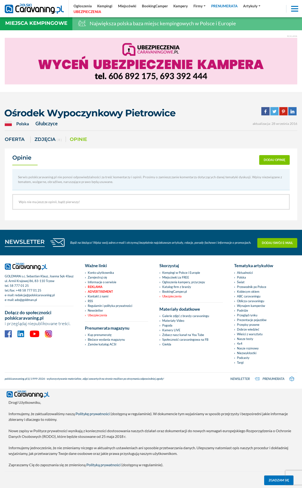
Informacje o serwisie (102, 282)
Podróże (242, 310)
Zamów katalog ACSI (102, 344)
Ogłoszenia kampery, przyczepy (183, 282)
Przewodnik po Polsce (251, 287)
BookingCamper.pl (174, 291)
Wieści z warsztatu (250, 334)
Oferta (15, 139)
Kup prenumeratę (100, 335)
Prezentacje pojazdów (252, 320)
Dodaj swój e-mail (277, 242)
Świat (241, 282)
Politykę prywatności (92, 413)
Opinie (78, 139)
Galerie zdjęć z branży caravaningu (185, 316)
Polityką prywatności (103, 464)
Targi (240, 362)
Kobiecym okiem (248, 291)
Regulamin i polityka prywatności (110, 306)
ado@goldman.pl (26, 300)
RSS (90, 301)
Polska (241, 277)
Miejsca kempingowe (36, 23)
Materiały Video (173, 320)
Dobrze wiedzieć (248, 329)
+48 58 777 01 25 (28, 290)
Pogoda (167, 325)
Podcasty (243, 358)
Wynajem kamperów (251, 306)
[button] (251, 6)
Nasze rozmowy (248, 348)
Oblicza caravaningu (250, 301)
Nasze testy (245, 339)
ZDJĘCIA (48, 139)
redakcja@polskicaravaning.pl (35, 295)
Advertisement (100, 291)
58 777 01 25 (19, 286)
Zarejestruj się (97, 277)
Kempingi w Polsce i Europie (181, 272)
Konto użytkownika (101, 272)
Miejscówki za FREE (175, 277)
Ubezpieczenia (97, 315)
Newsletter (95, 310)
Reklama (95, 287)
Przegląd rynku (247, 315)
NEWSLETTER (25, 241)
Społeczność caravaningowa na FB (185, 339)
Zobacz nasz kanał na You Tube (183, 335)
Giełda (166, 344)
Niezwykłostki (246, 353)
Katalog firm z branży (176, 287)
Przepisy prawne (248, 325)
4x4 (239, 343)
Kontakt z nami (98, 296)
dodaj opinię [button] (274, 160)
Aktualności (245, 272)
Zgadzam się (279, 480)
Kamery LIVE (171, 330)
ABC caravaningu (248, 296)
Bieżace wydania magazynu (106, 339)
